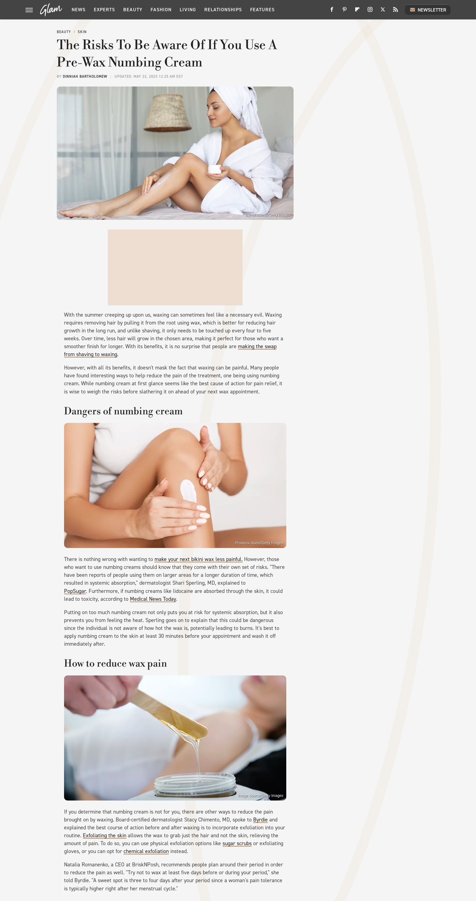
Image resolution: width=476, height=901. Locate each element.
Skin (82, 32)
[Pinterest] (344, 12)
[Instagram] (370, 12)
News (79, 9)
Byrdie (260, 819)
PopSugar (75, 591)
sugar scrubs (237, 843)
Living (188, 9)
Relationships (223, 9)
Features (262, 9)
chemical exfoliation (146, 851)
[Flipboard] (357, 12)
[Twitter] (382, 12)
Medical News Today (153, 599)
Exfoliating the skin (104, 835)
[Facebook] (331, 12)
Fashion (161, 9)
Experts (104, 9)
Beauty (132, 9)
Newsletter (427, 9)
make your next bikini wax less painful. (199, 559)
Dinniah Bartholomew (85, 76)
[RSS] (395, 12)
